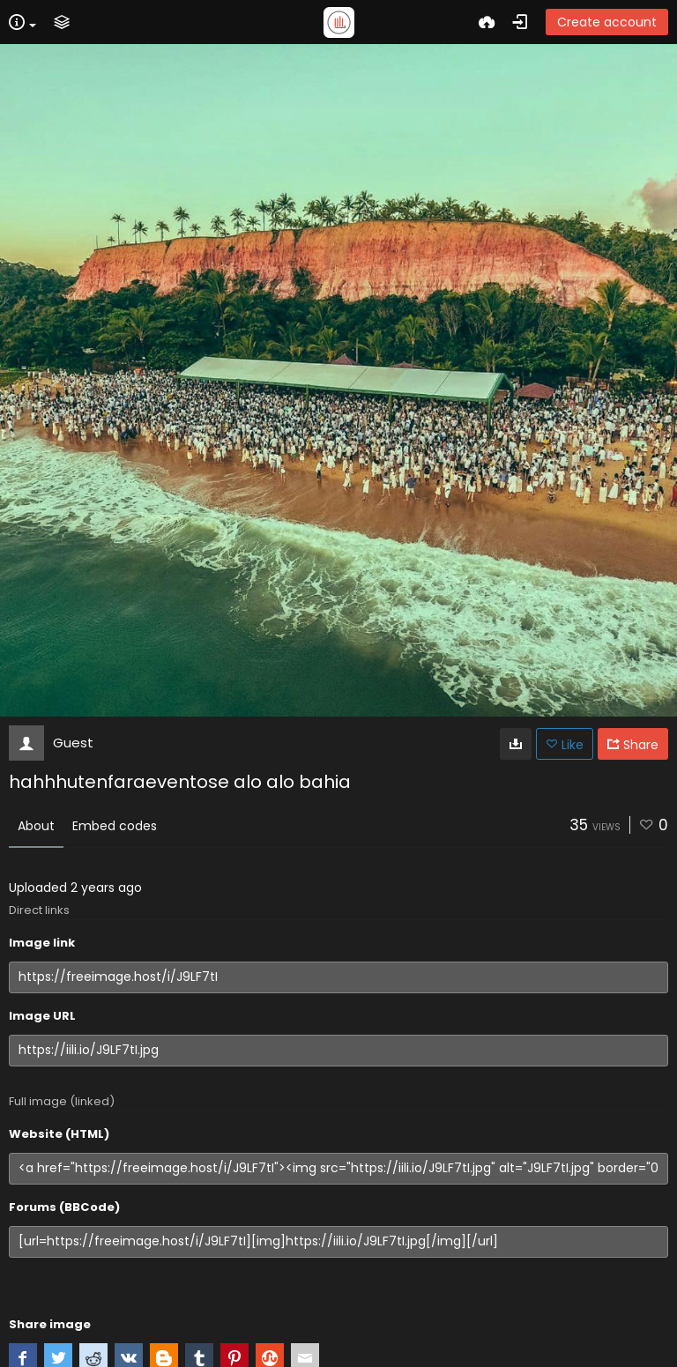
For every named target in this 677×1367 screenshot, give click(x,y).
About (36, 826)
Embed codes (114, 826)
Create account (607, 22)
